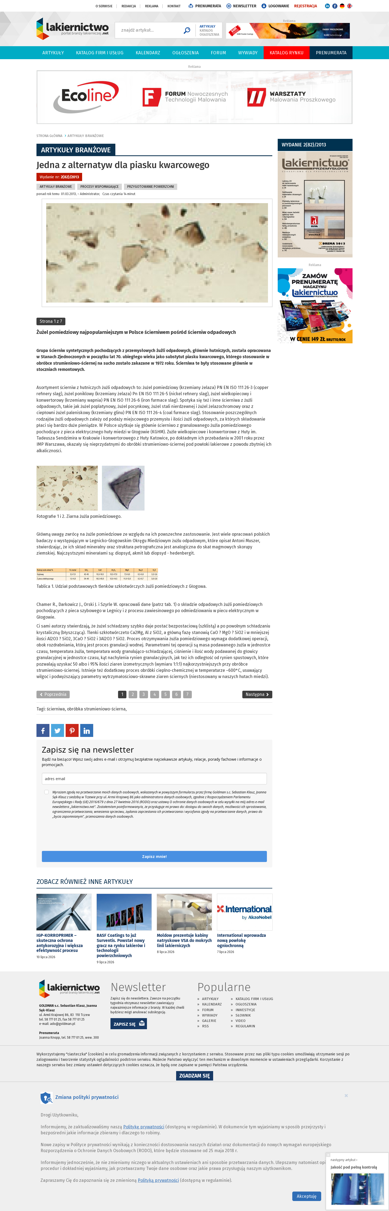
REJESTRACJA (305, 6)
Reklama (151, 6)
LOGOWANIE (279, 6)
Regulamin (245, 1026)
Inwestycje (245, 1010)
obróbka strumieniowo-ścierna (96, 709)
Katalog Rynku (287, 52)
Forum (218, 52)
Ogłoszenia (185, 52)
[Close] (346, 1095)
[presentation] (83, 835)
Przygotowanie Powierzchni (150, 187)
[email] (154, 778)
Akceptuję (307, 1196)
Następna (257, 694)
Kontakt (173, 6)
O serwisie (104, 6)
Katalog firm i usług (99, 52)
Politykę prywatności (143, 1126)
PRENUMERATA (208, 6)
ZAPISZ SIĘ (125, 1024)
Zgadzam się (196, 1076)
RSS (205, 1026)
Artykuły (53, 52)
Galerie (209, 1021)
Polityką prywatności (158, 1180)
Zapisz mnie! (154, 856)
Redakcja (129, 6)
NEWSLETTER (244, 6)
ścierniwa (56, 709)
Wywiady (247, 52)
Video (241, 1021)
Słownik (243, 1015)
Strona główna (49, 136)
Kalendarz (148, 52)
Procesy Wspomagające (100, 187)
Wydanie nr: (59, 177)
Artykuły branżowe (86, 136)
